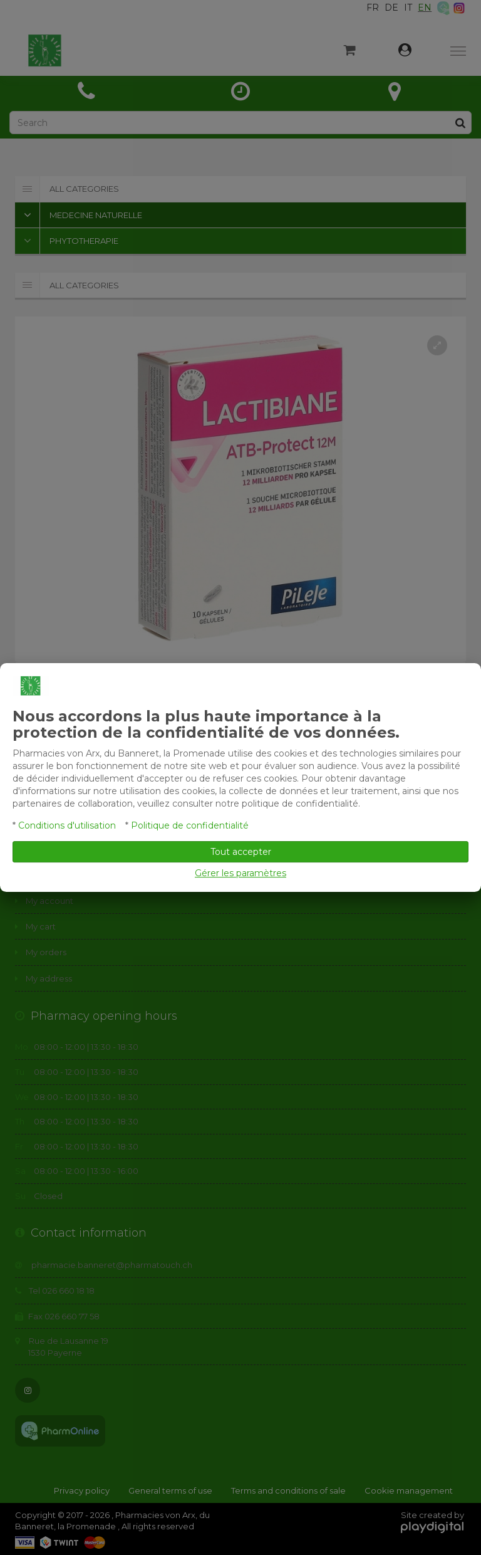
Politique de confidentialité (190, 825)
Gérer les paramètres (240, 873)
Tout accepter (240, 851)
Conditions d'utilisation (67, 825)
